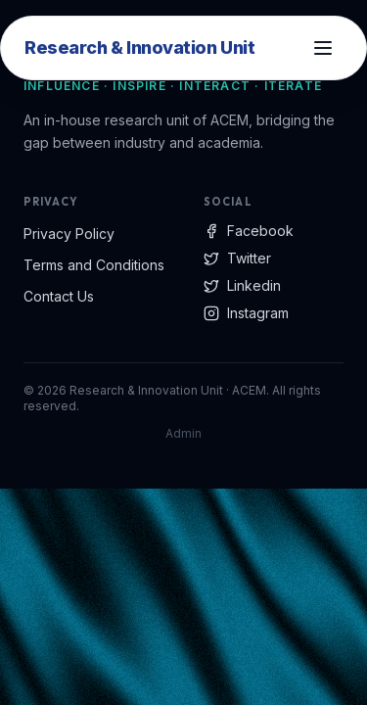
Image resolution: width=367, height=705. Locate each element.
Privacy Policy (69, 233)
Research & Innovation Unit (139, 47)
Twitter (237, 258)
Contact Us (58, 296)
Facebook (249, 230)
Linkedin (242, 285)
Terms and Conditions (93, 265)
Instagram (246, 313)
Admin (183, 433)
